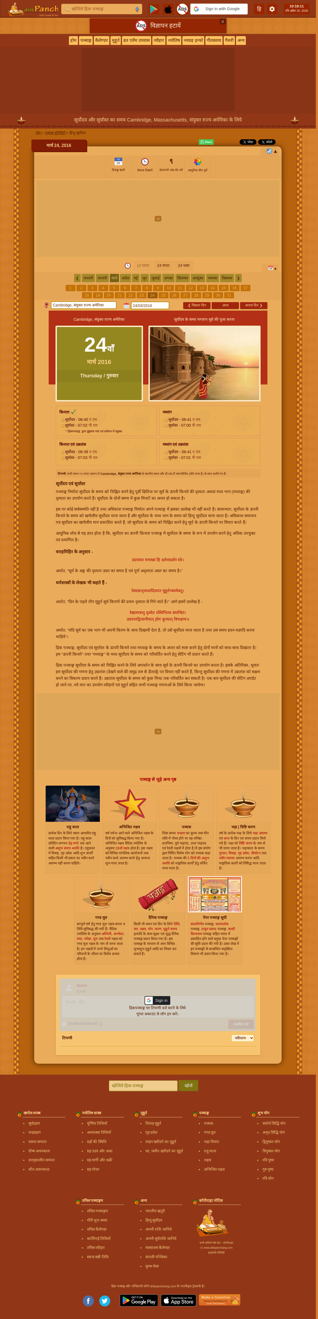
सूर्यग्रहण (34, 1123)
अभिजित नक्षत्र (214, 1169)
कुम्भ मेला (152, 1266)
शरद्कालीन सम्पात (41, 1160)
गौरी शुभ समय (97, 1220)
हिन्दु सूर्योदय (153, 1220)
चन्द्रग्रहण (34, 1132)
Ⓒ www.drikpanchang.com (216, 1247)
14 (213, 288)
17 (245, 288)
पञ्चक (208, 1123)
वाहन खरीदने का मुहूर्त (160, 1141)
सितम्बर (182, 278)
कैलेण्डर (101, 40)
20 (109, 295)
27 (185, 295)
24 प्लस (183, 265)
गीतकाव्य (214, 40)
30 (218, 295)
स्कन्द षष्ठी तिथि (98, 1257)
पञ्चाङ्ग (85, 40)
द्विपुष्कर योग (271, 1141)
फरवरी (102, 278)
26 (174, 295)
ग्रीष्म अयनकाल (39, 1151)
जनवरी (88, 278)
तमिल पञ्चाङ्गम (97, 1211)
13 (202, 288)
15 (223, 288)
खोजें (188, 1085)
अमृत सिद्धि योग (273, 1132)
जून (144, 278)
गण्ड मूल (210, 1132)
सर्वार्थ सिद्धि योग (274, 1123)
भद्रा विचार (211, 1141)
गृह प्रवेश (151, 1132)
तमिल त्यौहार (96, 1247)
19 (98, 295)
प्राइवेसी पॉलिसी (216, 1252)
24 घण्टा (163, 265)
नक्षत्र (207, 1160)
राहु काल (210, 1151)
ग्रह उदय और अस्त (100, 1151)
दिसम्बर (227, 278)
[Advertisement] (157, 218)
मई (136, 278)
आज (225, 305)
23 (141, 295)
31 (229, 295)
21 (120, 295)
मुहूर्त (115, 40)
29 (207, 295)
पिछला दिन (197, 305)
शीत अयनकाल (38, 1169)
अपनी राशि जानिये (158, 1229)
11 (180, 288)
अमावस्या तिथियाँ (99, 1132)
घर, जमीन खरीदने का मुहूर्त (164, 1151)
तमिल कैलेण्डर (97, 1229)
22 (131, 295)
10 (169, 288)
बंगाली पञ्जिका (156, 1257)
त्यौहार (159, 40)
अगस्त (168, 278)
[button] (219, 9)
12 (191, 288)
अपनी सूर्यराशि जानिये (161, 1238)
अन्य (240, 40)
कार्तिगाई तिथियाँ (99, 1238)
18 (87, 295)
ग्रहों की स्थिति (97, 1141)
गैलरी (229, 40)
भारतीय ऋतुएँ (155, 1211)
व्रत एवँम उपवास (136, 40)
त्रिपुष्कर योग (271, 1151)
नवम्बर (212, 278)
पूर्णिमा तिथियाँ (97, 1123)
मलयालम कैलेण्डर (157, 1247)
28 (196, 295)
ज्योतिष (174, 40)
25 (163, 295)
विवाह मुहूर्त (153, 1123)
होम (73, 40)
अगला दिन (253, 305)
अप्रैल (125, 278)
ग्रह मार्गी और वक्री (100, 1160)
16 (234, 288)
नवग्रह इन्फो (193, 40)
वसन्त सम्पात (37, 1141)
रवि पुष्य (268, 1160)
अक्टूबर (197, 278)
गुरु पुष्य (268, 1169)
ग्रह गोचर (93, 1169)
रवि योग (268, 1178)
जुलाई (155, 278)
